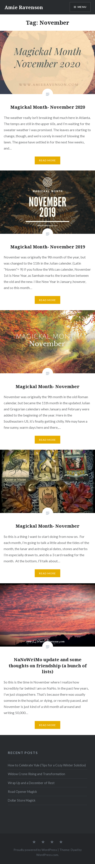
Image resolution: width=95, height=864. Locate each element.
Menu (82, 7)
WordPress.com (47, 855)
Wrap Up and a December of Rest (31, 783)
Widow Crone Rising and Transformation (36, 774)
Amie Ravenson (23, 7)
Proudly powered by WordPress (35, 850)
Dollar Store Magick (21, 800)
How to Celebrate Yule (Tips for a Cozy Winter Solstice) (47, 765)
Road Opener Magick (22, 791)
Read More (47, 160)
